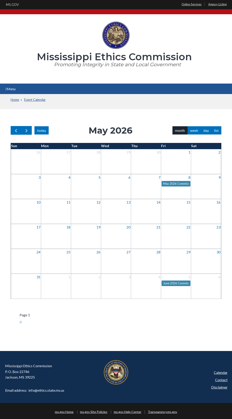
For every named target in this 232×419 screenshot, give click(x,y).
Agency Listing (217, 4)
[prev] (16, 130)
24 (38, 252)
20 (128, 227)
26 (38, 152)
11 (68, 202)
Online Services (192, 4)
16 (218, 202)
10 (38, 202)
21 (158, 227)
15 (188, 202)
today (41, 130)
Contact (221, 380)
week (194, 130)
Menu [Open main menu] (10, 89)
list (216, 130)
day (206, 130)
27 (68, 152)
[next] (26, 130)
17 (38, 227)
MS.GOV (12, 5)
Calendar (221, 372)
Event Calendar (35, 100)
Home (15, 100)
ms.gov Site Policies (93, 412)
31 (38, 277)
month (180, 130)
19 (98, 227)
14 (158, 202)
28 (98, 152)
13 (128, 202)
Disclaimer (219, 387)
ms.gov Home (64, 412)
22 (188, 227)
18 (68, 227)
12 (98, 202)
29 (128, 152)
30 (158, 152)
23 (218, 227)
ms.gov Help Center (127, 412)
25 (68, 252)
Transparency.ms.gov (162, 412)
